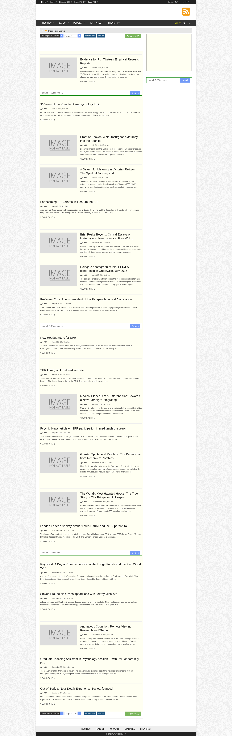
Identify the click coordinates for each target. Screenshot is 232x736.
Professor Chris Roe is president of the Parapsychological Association (86, 299)
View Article (87, 81)
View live (101, 36)
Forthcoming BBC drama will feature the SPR (70, 201)
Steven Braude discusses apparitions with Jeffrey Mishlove (78, 593)
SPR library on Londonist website (62, 370)
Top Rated (129, 729)
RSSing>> (86, 729)
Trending (145, 729)
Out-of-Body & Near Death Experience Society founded (76, 688)
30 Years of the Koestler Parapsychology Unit (70, 104)
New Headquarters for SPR (58, 337)
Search (135, 93)
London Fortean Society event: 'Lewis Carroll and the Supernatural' (84, 526)
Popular (114, 729)
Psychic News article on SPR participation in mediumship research (83, 428)
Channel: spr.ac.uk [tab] (55, 30)
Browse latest (90, 36)
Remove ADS (133, 36)
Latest (100, 729)
